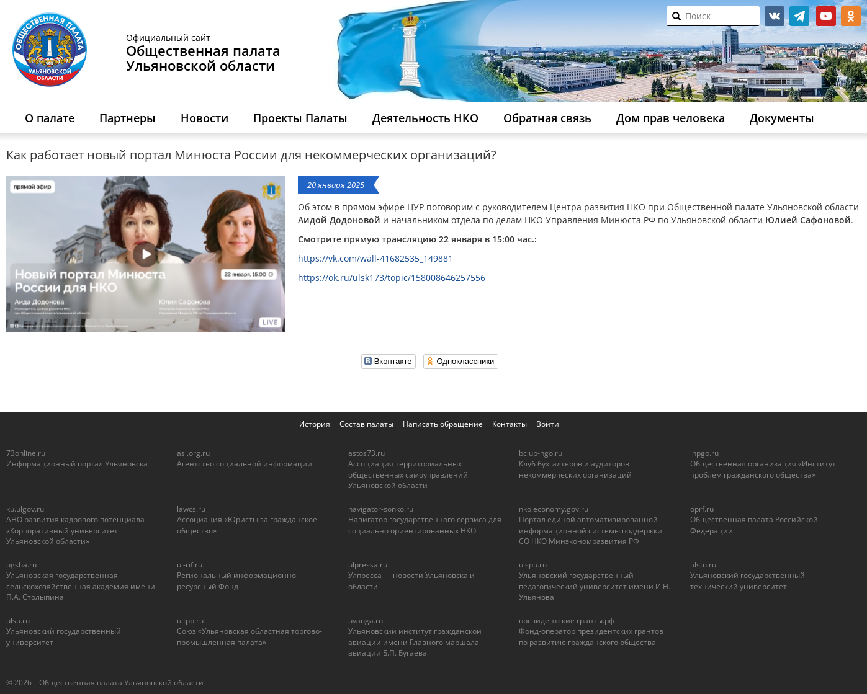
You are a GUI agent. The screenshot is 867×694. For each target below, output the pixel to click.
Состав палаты (366, 424)
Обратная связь (547, 117)
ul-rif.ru (189, 564)
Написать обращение (443, 424)
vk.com (774, 16)
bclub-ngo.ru (540, 453)
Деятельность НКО (425, 117)
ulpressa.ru (367, 564)
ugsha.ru (21, 564)
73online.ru (25, 453)
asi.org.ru (193, 453)
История (314, 424)
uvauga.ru (365, 620)
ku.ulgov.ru (25, 509)
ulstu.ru (703, 564)
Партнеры (127, 117)
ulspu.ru (533, 564)
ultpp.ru (190, 620)
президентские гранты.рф (566, 620)
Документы (782, 117)
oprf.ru (702, 509)
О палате (49, 117)
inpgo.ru (704, 453)
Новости (204, 117)
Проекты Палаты (300, 117)
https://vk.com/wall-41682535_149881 (375, 258)
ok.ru (851, 16)
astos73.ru (366, 453)
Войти (547, 424)
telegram (799, 16)
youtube (826, 16)
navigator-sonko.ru (380, 509)
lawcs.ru (191, 509)
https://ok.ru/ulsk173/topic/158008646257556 (391, 277)
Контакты (509, 424)
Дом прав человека (670, 117)
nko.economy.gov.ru (553, 509)
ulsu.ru (18, 620)
